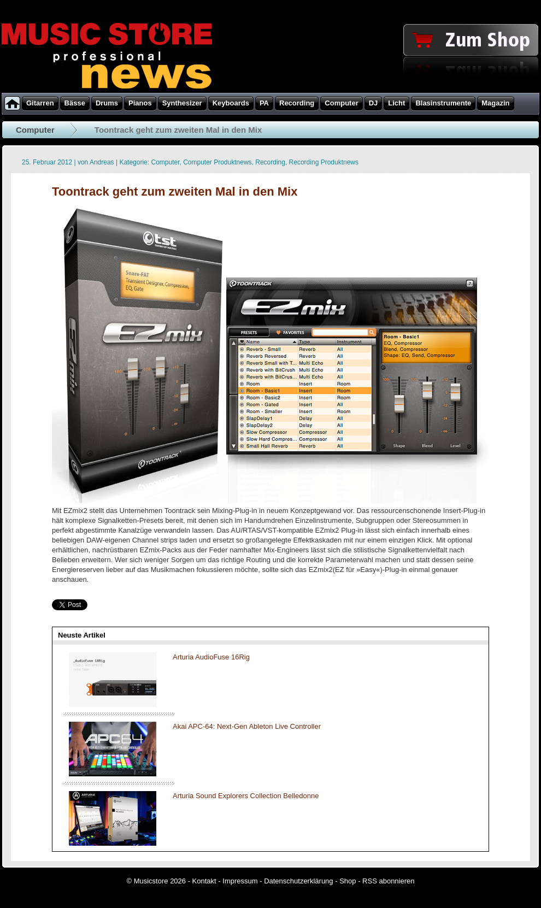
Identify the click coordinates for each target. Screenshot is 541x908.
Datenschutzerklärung (298, 881)
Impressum (239, 881)
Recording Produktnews (323, 162)
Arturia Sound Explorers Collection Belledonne (246, 796)
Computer (35, 129)
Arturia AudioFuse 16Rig (211, 657)
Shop (347, 881)
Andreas (102, 162)
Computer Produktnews (217, 162)
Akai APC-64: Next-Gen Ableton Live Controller (247, 726)
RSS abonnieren (388, 881)
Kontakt (204, 881)
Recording (270, 162)
